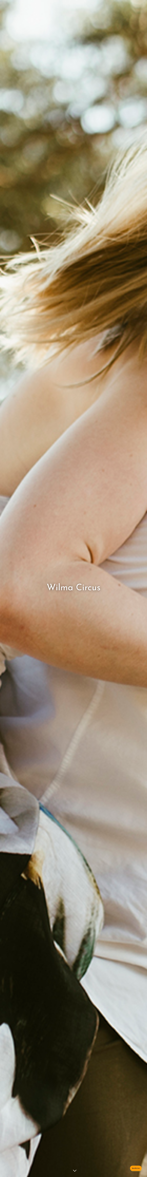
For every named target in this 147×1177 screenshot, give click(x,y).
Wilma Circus (73, 587)
